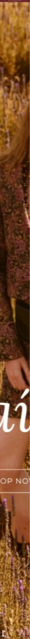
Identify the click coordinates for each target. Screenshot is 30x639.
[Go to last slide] (4, 1)
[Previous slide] (2, 321)
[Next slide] (25, 1)
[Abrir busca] (25, 4)
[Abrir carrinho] (28, 4)
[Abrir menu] (2, 4)
